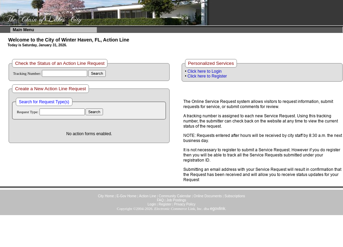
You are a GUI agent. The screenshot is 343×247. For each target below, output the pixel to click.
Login (152, 204)
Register (165, 204)
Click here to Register (207, 76)
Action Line (147, 196)
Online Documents (208, 196)
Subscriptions (235, 196)
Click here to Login (204, 71)
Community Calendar (175, 196)
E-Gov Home (127, 196)
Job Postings (176, 200)
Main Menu (23, 29)
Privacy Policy (184, 204)
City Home (106, 196)
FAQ (160, 200)
